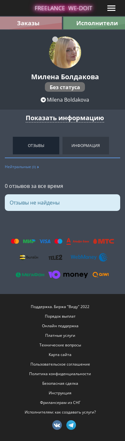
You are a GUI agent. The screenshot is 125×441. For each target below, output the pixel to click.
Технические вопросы (60, 345)
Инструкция (60, 393)
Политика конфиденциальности (60, 373)
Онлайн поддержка (60, 326)
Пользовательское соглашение (60, 364)
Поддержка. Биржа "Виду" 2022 (60, 306)
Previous (6, 145)
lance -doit (63, 8)
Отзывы (36, 145)
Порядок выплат (60, 316)
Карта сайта (60, 354)
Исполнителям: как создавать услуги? (60, 412)
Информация (85, 145)
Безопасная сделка (60, 383)
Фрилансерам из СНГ (60, 402)
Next (118, 145)
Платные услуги (60, 335)
